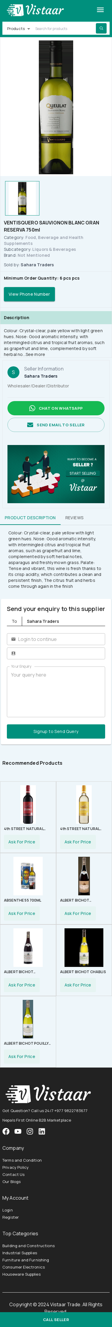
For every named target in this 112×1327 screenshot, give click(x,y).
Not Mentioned (34, 255)
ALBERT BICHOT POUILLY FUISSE (26, 1044)
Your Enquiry (21, 666)
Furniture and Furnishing (25, 1260)
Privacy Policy (15, 1167)
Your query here (56, 692)
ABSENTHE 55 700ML (23, 900)
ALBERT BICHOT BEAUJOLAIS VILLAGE (79, 901)
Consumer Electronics (23, 1267)
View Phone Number (29, 294)
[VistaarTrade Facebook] (6, 1131)
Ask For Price (22, 842)
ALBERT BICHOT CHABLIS (83, 971)
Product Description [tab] (30, 518)
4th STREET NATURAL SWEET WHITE (80, 829)
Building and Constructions (28, 1245)
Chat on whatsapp (56, 408)
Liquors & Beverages (54, 249)
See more (35, 354)
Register (10, 1217)
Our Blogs (11, 1181)
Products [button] (16, 28)
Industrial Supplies (19, 1252)
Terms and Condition (22, 1160)
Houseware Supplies (21, 1274)
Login (7, 1210)
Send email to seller (56, 425)
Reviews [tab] (75, 518)
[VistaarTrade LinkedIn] (41, 1131)
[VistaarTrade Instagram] (18, 1131)
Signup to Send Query (56, 731)
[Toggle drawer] (100, 10)
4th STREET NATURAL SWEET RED (24, 829)
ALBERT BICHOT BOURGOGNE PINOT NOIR (27, 972)
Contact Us (13, 1174)
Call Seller (56, 1319)
